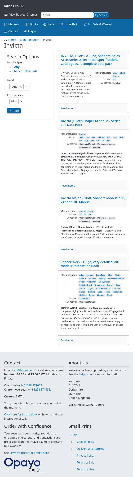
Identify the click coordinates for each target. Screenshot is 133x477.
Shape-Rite (117, 292)
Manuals (13, 24)
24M (93, 137)
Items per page (15, 94)
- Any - (17, 67)
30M (115, 137)
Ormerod (116, 288)
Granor (110, 285)
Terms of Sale (85, 462)
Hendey (102, 278)
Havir (118, 285)
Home (12, 40)
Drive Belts (72, 24)
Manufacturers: (103, 72)
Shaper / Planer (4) (25, 71)
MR (108, 141)
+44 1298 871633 (39, 389)
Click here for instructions (20, 414)
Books (34, 24)
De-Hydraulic (104, 282)
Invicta (116, 76)
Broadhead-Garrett (116, 278)
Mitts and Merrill (103, 288)
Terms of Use (85, 469)
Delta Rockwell (85, 285)
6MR (98, 141)
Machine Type (14, 62)
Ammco (82, 278)
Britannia (92, 278)
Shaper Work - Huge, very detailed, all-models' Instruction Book (90, 264)
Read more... (68, 108)
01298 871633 (33, 385)
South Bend (100, 275)
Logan (90, 288)
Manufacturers (29, 40)
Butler (82, 282)
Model (10, 80)
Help (74, 435)
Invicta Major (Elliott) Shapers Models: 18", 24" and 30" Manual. (93, 200)
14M (81, 137)
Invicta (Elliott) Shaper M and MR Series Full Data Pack (90, 123)
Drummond (99, 285)
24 (85, 215)
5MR (86, 141)
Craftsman (91, 282)
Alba (115, 73)
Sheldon (82, 295)
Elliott (122, 73)
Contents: (106, 82)
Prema (82, 292)
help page (85, 374)
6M (92, 141)
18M (87, 137)
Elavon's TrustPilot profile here (29, 453)
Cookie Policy (85, 442)
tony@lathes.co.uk (24, 370)
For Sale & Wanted (100, 24)
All (114, 79)
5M (80, 141)
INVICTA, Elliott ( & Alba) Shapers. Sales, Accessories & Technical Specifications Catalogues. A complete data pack (91, 60)
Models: (107, 79)
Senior (107, 292)
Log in (32, 31)
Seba (100, 292)
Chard (109, 295)
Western (100, 295)
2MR (109, 137)
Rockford (91, 292)
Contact (13, 31)
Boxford (89, 275)
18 (80, 215)
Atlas (81, 275)
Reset (16, 110)
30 (90, 215)
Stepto (91, 295)
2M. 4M (101, 137)
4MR (121, 137)
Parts (51, 24)
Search (103, 15)
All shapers (83, 299)
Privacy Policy (85, 455)
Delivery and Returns (90, 449)
